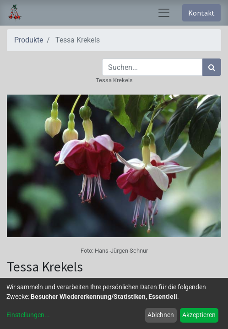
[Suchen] (211, 67)
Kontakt (201, 12)
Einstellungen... (28, 314)
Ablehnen (160, 314)
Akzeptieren (199, 314)
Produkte (28, 40)
